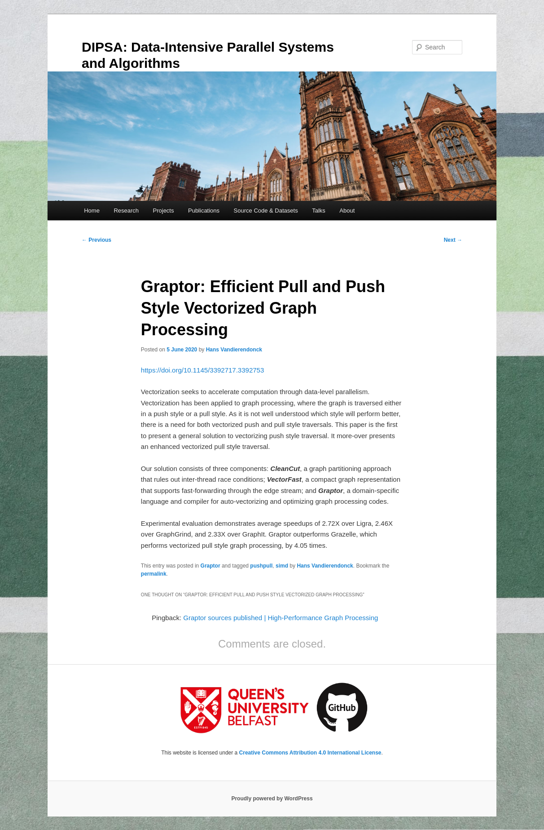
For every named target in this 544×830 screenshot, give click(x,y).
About (347, 210)
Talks (318, 210)
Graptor (210, 566)
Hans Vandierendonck (234, 349)
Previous (96, 240)
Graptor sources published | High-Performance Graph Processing (280, 617)
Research (126, 210)
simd (282, 566)
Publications (203, 210)
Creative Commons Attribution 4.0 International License (310, 753)
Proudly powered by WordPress (271, 798)
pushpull (261, 566)
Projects (163, 210)
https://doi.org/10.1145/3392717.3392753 (202, 370)
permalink (154, 574)
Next (453, 240)
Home (92, 210)
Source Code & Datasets (266, 210)
